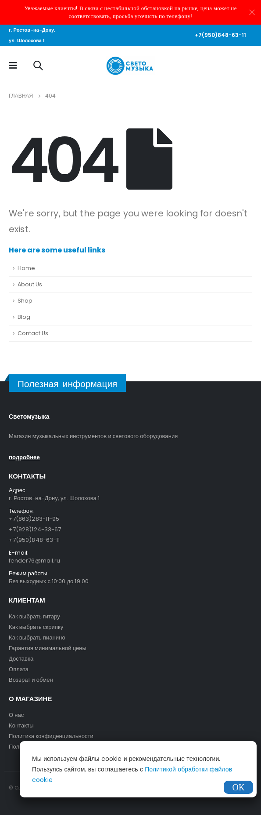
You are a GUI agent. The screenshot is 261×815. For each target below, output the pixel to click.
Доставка (21, 658)
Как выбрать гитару (34, 616)
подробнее (24, 457)
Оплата (19, 669)
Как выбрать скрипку (36, 627)
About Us (30, 284)
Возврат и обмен (31, 680)
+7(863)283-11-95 (34, 519)
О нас (16, 715)
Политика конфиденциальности (51, 736)
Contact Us (33, 333)
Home (26, 268)
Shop (25, 300)
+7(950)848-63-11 (220, 35)
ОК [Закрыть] (238, 787)
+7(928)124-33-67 (35, 529)
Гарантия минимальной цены (47, 648)
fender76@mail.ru (34, 560)
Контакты (21, 725)
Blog (24, 317)
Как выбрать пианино (37, 637)
